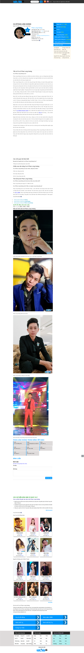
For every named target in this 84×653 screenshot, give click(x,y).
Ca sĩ (51, 1)
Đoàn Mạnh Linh (57, 45)
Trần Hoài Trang (57, 53)
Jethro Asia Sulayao (58, 48)
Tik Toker (46, 583)
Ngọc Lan (19, 538)
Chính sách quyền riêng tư (42, 646)
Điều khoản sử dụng (42, 640)
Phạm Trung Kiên (46, 561)
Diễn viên (58, 1)
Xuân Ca (46, 581)
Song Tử (22, 620)
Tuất (41, 623)
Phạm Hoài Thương (58, 47)
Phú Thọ (33, 540)
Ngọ (35, 620)
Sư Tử (16, 623)
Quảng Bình (33, 520)
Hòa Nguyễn (56, 43)
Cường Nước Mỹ (65, 53)
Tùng (60, 620)
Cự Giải (65, 30)
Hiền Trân (46, 538)
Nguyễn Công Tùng (66, 52)
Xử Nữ (22, 623)
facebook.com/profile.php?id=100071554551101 (43, 31)
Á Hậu (20, 562)
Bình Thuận (19, 564)
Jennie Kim (46, 517)
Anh (66, 625)
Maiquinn (32, 538)
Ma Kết (27, 625)
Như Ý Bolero (33, 581)
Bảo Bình (17, 628)
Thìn (41, 628)
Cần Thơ (46, 540)
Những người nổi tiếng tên (21, 183)
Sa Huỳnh (32, 517)
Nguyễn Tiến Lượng (58, 52)
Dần (46, 625)
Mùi (40, 620)
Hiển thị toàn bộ (49, 495)
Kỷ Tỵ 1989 (17, 176)
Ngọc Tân (64, 45)
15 (62, 20)
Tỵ (46, 628)
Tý (34, 625)
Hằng (60, 625)
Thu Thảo (19, 561)
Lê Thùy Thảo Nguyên (19, 581)
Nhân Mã (22, 625)
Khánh (60, 628)
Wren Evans (19, 517)
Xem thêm (50, 587)
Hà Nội (19, 520)
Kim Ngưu (17, 620)
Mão (35, 628)
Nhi (54, 625)
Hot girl (54, 1)
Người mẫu (62, 1)
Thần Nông (17, 625)
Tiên (60, 623)
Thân (47, 620)
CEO (20, 583)
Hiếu (66, 623)
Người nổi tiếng (16, 22)
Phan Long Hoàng (26, 22)
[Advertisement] (40, 11)
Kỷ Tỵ (62, 28)
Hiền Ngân (33, 561)
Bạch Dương (29, 628)
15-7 (42, 27)
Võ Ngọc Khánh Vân (66, 43)
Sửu (41, 625)
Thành (54, 620)
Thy (65, 628)
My (54, 623)
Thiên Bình (28, 623)
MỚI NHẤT (67, 1)
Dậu (35, 623)
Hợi (46, 623)
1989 (66, 20)
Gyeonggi (46, 520)
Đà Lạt (40, 100)
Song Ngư (23, 628)
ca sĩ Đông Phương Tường (22, 98)
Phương (55, 628)
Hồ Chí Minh (19, 540)
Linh (66, 620)
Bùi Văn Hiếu (64, 47)
